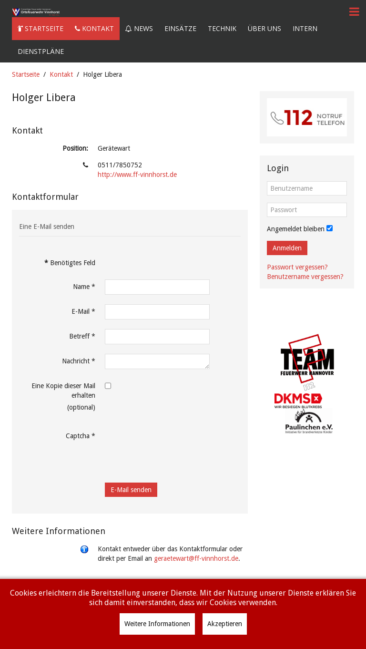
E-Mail (83, 311)
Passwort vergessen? (297, 267)
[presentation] (177, 447)
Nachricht (78, 361)
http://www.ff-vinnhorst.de (137, 174)
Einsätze (180, 28)
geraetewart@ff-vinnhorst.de (196, 558)
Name (84, 286)
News (139, 28)
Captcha (80, 436)
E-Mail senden (131, 490)
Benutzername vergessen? (305, 276)
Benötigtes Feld (69, 263)
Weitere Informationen (157, 624)
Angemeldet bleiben (296, 229)
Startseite (40, 28)
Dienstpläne (41, 51)
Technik (222, 28)
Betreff (82, 336)
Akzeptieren (224, 624)
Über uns (264, 28)
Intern (305, 28)
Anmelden (287, 248)
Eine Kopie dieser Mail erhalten (63, 390)
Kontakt (94, 28)
